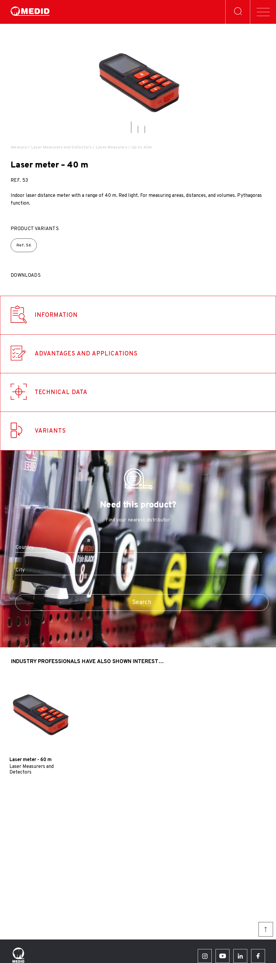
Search (141, 602)
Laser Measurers (111, 147)
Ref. (23, 245)
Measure (19, 147)
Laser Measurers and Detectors (61, 147)
